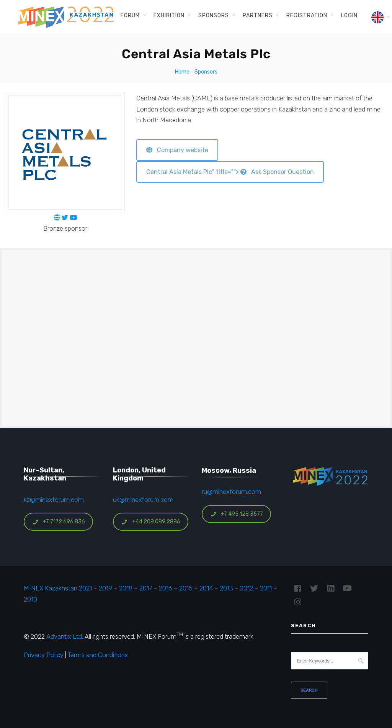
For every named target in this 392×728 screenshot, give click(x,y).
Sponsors (213, 15)
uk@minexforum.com (143, 499)
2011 (266, 588)
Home (182, 72)
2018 (125, 588)
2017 (145, 588)
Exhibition (169, 15)
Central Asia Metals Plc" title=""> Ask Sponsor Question (230, 171)
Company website (177, 150)
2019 (104, 588)
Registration (306, 15)
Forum (130, 15)
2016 (165, 588)
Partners (258, 15)
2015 (186, 588)
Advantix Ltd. (64, 636)
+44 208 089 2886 (150, 521)
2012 (246, 588)
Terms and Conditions (98, 655)
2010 (30, 599)
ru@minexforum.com (231, 491)
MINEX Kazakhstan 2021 (58, 588)
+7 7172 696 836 (58, 521)
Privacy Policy (44, 655)
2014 (206, 588)
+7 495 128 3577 (236, 514)
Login (349, 15)
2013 (226, 588)
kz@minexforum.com (54, 499)
